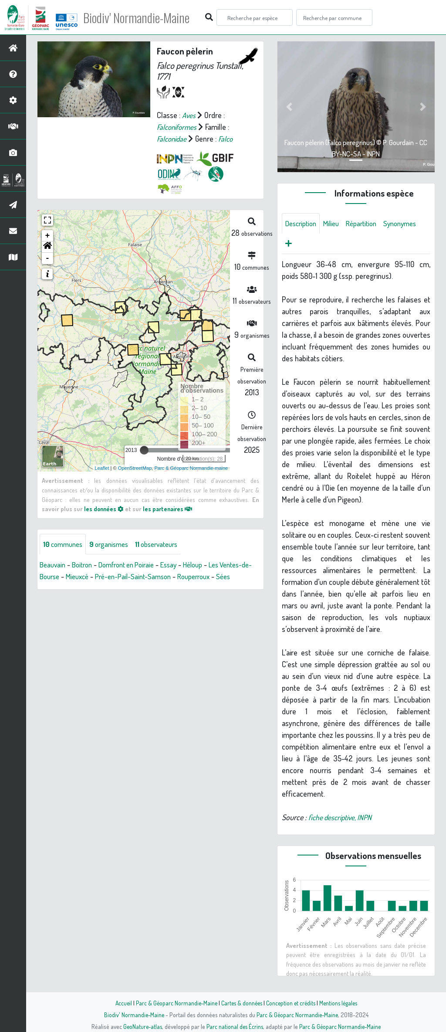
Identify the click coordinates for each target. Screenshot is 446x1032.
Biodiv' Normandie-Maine (143, 17)
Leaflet (102, 467)
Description (302, 223)
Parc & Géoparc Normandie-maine (191, 467)
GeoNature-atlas (141, 1026)
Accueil (119, 1003)
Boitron (85, 565)
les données (104, 509)
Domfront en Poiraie (134, 565)
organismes (114, 544)
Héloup (207, 565)
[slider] (144, 450)
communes (64, 544)
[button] (47, 247)
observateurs (166, 544)
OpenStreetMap (135, 467)
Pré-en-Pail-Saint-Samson (176, 576)
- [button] (47, 258)
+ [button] (47, 236)
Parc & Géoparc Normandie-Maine (173, 1003)
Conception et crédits (291, 1003)
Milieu (336, 223)
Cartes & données (240, 1003)
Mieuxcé (116, 576)
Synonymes (303, 244)
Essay (181, 565)
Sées (52, 588)
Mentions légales (341, 1003)
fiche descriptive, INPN (342, 818)
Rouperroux (242, 576)
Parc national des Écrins (235, 1026)
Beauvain (54, 565)
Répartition (368, 223)
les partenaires (170, 509)
